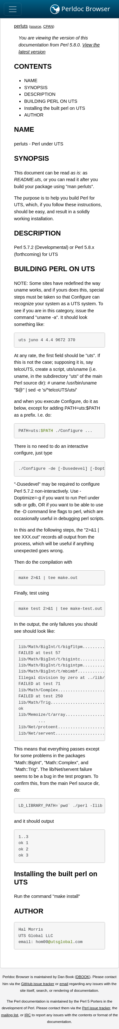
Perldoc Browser (80, 9)
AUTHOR (33, 114)
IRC (27, 1015)
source (35, 26)
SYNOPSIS (36, 87)
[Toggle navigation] (13, 9)
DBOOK (82, 977)
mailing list (9, 1015)
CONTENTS (33, 66)
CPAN (48, 26)
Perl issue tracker (96, 1008)
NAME (30, 80)
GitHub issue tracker (37, 984)
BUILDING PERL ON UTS (50, 101)
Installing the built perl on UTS (54, 108)
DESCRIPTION (39, 94)
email (63, 984)
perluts (21, 26)
